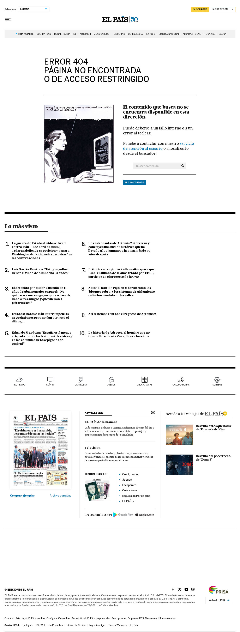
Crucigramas (144, 384)
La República (56, 625)
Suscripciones (119, 618)
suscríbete (200, 9)
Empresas (133, 618)
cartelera (81, 384)
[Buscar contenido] (182, 166)
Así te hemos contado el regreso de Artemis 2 (122, 314)
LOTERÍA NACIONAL (169, 34)
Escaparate (129, 485)
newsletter (94, 412)
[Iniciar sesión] (222, 9)
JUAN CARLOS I (102, 34)
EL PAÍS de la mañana (101, 422)
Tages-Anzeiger (97, 625)
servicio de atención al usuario (158, 146)
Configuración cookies (58, 618)
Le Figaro (28, 625)
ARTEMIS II (85, 34)
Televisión (93, 447)
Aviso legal (21, 618)
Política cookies (36, 618)
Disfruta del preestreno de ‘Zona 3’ (213, 458)
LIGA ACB (211, 34)
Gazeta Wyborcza (118, 625)
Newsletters (151, 618)
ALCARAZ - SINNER (192, 34)
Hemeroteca (94, 474)
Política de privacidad (98, 618)
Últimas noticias (166, 618)
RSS (141, 618)
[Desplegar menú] (8, 19)
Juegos (127, 479)
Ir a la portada (134, 182)
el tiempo (19, 384)
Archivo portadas (60, 495)
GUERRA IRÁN (44, 34)
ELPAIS (215, 413)
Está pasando (26, 34)
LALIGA (222, 34)
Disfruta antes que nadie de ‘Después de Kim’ (214, 428)
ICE (74, 34)
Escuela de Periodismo (136, 495)
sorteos (217, 384)
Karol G (151, 34)
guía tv (50, 384)
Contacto (9, 618)
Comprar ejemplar (22, 495)
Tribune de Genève (76, 625)
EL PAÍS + (128, 501)
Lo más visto (21, 226)
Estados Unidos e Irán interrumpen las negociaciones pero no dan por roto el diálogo (40, 318)
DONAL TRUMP (62, 34)
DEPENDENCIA (135, 34)
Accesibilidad (79, 618)
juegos (111, 384)
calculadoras (181, 384)
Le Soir (134, 625)
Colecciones (129, 490)
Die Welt (41, 625)
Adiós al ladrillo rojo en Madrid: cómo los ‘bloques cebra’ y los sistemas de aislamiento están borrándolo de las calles (121, 292)
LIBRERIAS (119, 34)
